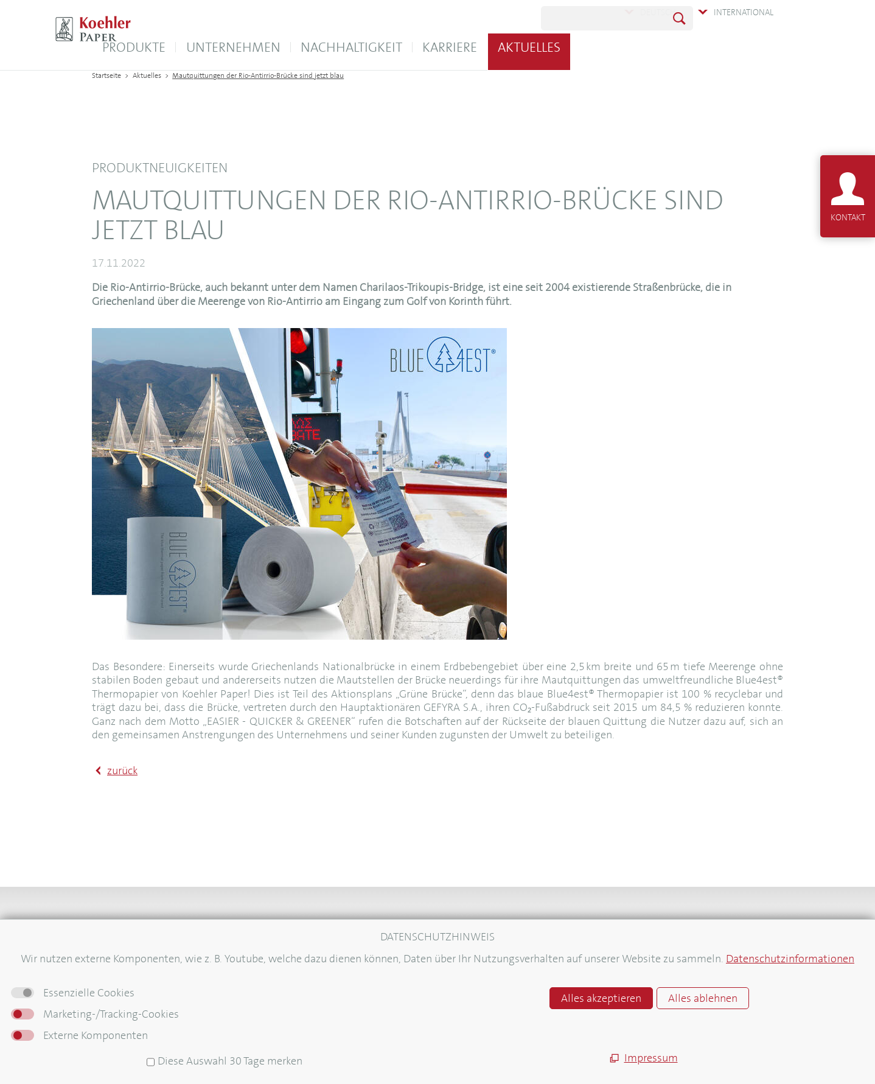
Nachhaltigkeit (479, 47)
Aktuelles (657, 47)
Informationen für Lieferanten (155, 1020)
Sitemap (470, 942)
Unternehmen (361, 47)
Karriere (577, 47)
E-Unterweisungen (311, 960)
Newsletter (115, 989)
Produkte (261, 47)
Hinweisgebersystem (497, 1011)
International (743, 12)
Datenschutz (479, 994)
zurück (122, 771)
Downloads (116, 958)
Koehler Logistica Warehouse (332, 942)
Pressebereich (121, 1004)
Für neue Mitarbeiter (135, 1035)
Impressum (477, 960)
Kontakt (108, 942)
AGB (462, 977)
